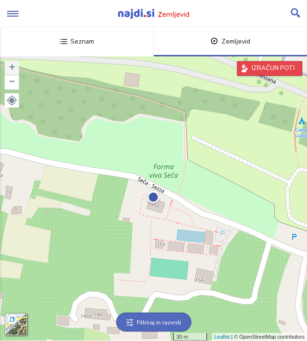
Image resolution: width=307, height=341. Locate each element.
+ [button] (12, 68)
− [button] (12, 82)
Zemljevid (230, 41)
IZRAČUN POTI (273, 68)
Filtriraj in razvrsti (153, 322)
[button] (12, 100)
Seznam (77, 41)
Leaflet (222, 337)
